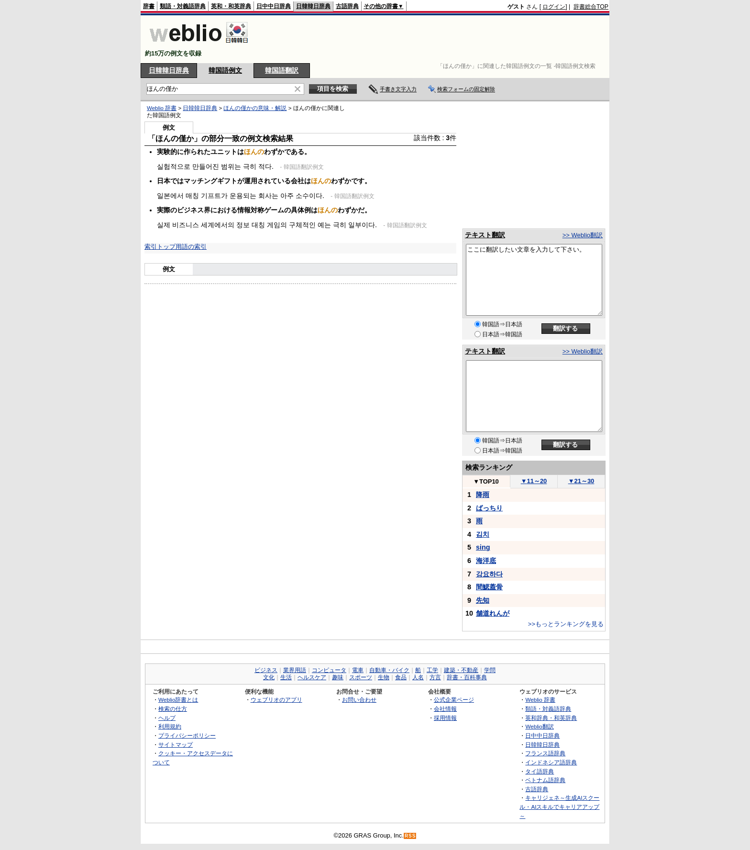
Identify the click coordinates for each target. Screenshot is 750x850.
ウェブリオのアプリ (276, 699)
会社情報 (445, 709)
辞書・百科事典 (467, 677)
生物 (383, 677)
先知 (482, 600)
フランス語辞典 (545, 753)
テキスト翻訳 (485, 235)
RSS (410, 836)
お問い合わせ (359, 699)
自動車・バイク (389, 670)
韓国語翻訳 (281, 70)
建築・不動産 (461, 670)
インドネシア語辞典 (551, 762)
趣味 (337, 677)
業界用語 (294, 670)
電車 (358, 670)
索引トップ (160, 246)
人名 (418, 677)
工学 (432, 670)
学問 (490, 670)
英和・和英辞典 (231, 6)
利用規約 (169, 726)
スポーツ (360, 677)
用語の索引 (191, 246)
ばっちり (489, 508)
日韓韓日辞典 (313, 6)
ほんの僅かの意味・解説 (255, 108)
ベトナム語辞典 (545, 780)
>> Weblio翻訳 (582, 235)
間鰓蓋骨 (489, 587)
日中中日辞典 (273, 6)
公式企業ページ (454, 699)
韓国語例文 (225, 70)
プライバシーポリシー (187, 735)
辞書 (148, 6)
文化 (269, 677)
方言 (435, 677)
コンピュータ (329, 670)
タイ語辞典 (539, 771)
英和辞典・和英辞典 (551, 718)
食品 (401, 677)
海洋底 (486, 560)
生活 (286, 677)
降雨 (482, 494)
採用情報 (445, 718)
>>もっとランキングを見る (566, 624)
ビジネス (265, 670)
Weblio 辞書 (161, 108)
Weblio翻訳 (539, 726)
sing (483, 547)
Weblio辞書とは (178, 699)
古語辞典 (347, 6)
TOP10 (486, 481)
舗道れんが (492, 613)
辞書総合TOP (591, 6)
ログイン (553, 6)
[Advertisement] (434, 39)
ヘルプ (167, 718)
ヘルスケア (312, 677)
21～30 (581, 481)
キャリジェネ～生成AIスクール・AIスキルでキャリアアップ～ (559, 806)
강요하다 (489, 574)
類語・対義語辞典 (183, 6)
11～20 (534, 481)
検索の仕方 (172, 709)
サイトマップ (175, 744)
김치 (482, 534)
